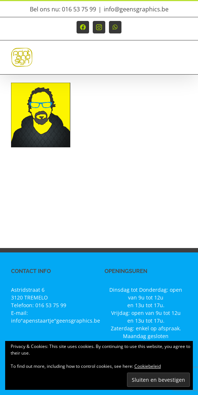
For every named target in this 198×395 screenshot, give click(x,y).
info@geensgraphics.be (136, 9)
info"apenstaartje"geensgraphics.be (55, 320)
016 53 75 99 (50, 305)
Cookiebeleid (147, 366)
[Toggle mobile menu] (183, 61)
